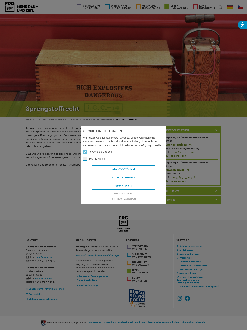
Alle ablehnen (123, 177)
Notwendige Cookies (97, 152)
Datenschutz (130, 199)
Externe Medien (94, 159)
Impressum (116, 199)
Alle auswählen (123, 168)
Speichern (123, 186)
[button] (242, 25)
